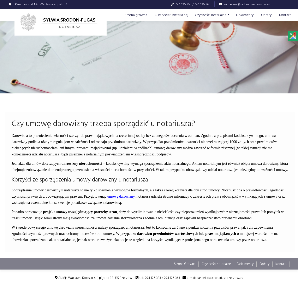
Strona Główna (185, 263)
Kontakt (285, 15)
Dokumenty (245, 15)
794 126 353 (183, 4)
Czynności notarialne (210, 15)
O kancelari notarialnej (171, 15)
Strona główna (136, 15)
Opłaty (266, 15)
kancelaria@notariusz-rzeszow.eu (247, 4)
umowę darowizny (121, 196)
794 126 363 (202, 4)
